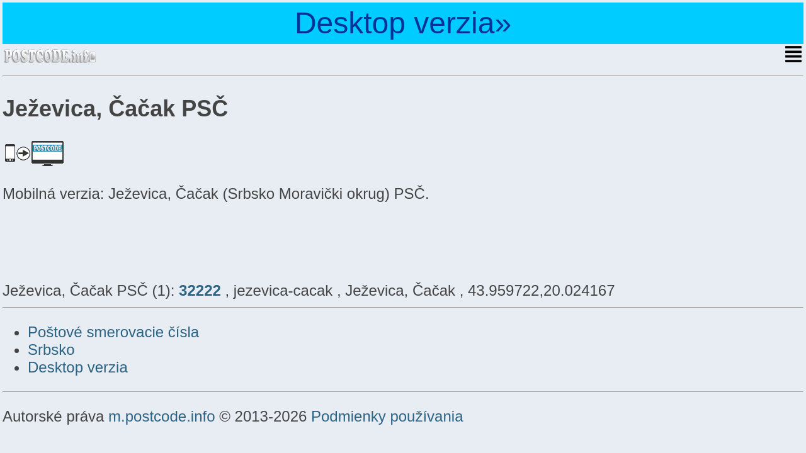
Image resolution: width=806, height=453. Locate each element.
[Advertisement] (103, 240)
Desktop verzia (78, 367)
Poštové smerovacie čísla (113, 331)
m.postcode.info (161, 416)
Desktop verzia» (403, 23)
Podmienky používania (387, 416)
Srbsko (51, 349)
